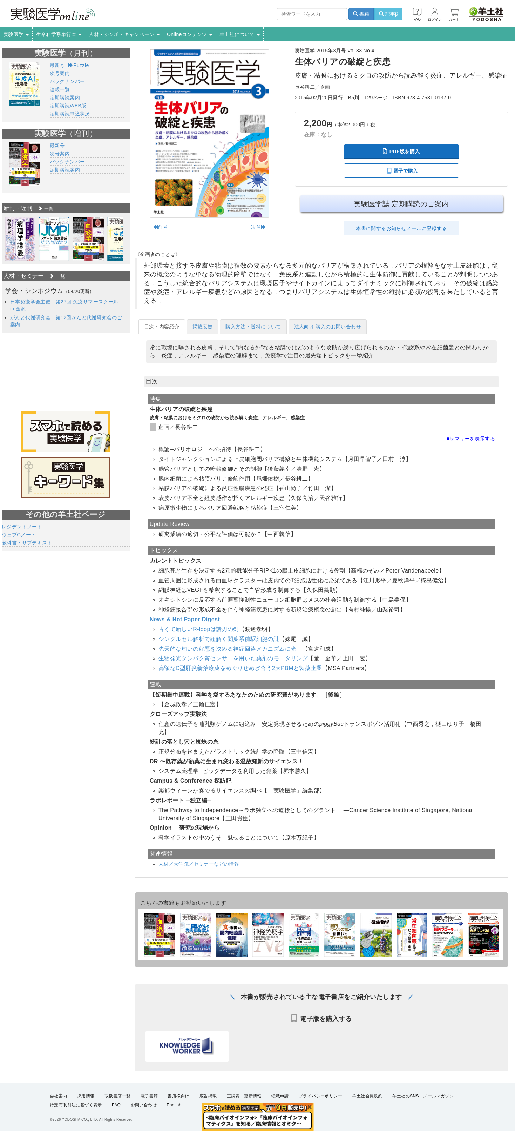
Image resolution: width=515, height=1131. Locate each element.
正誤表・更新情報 (244, 1095)
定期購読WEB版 (68, 105)
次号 (258, 227)
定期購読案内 (65, 97)
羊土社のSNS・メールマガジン (423, 1095)
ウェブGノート (19, 534)
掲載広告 (202, 326)
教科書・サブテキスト (27, 543)
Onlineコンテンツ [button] (189, 34)
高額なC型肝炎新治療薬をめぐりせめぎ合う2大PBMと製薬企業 (240, 668)
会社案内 (58, 1095)
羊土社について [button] (239, 34)
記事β (388, 14)
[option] (20, 239)
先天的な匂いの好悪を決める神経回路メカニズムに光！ (230, 649)
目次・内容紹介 (161, 326)
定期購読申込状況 (70, 113)
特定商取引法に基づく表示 (76, 1105)
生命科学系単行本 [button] (59, 34)
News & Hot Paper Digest (185, 619)
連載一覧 (60, 89)
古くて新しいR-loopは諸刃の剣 (198, 629)
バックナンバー (67, 81)
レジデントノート (22, 526)
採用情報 (86, 1095)
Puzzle (78, 65)
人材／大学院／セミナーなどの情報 (198, 864)
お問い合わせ (144, 1105)
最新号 (57, 65)
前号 (160, 227)
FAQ (116, 1105)
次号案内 (60, 73)
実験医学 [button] (16, 34)
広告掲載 (208, 1095)
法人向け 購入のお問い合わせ (327, 326)
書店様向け (178, 1095)
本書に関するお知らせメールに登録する (401, 228)
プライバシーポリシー (320, 1095)
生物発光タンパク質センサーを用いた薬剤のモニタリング (233, 658)
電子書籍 (149, 1095)
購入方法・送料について (253, 326)
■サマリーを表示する (471, 438)
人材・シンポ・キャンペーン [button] (124, 34)
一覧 (45, 208)
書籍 (361, 14)
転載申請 (280, 1095)
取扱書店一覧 (117, 1095)
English (174, 1105)
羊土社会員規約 (367, 1095)
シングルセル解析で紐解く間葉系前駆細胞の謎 (218, 639)
